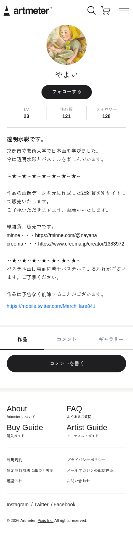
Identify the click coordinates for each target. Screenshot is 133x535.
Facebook (64, 504)
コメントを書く (67, 363)
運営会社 (14, 481)
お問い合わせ (78, 481)
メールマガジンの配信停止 (90, 470)
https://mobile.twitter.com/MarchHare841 (51, 306)
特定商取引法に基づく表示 (30, 470)
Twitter (41, 504)
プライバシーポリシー (86, 460)
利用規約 (14, 460)
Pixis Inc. (46, 520)
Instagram (18, 504)
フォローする (67, 92)
